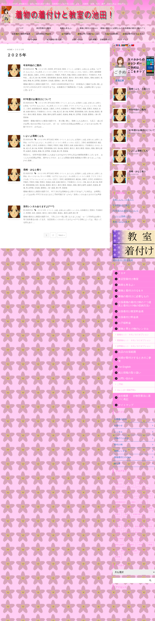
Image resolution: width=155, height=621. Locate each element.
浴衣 (86, 112)
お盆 (85, 103)
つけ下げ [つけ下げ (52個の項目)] (140, 477)
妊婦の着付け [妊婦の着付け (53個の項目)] (138, 507)
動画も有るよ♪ (66, 28)
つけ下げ (32, 106)
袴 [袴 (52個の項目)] (115, 544)
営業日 (74, 75)
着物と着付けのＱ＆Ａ (89, 28)
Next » (61, 235)
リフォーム (79, 106)
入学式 (42, 75)
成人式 (31, 78)
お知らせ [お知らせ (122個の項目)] (118, 477)
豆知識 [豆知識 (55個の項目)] (134, 544)
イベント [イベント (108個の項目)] (132, 483)
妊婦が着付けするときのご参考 (134, 35)
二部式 (90, 72)
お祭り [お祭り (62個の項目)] (129, 477)
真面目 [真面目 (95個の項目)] (127, 526)
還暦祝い (57, 81)
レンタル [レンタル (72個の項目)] (137, 489)
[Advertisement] (134, 602)
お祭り (97, 103)
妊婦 (71, 145)
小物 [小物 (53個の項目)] (140, 513)
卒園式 (57, 75)
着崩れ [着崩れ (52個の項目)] (131, 532)
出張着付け (50, 75)
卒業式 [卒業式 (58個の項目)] (141, 501)
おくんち (71, 103)
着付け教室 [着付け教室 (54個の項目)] (119, 532)
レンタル (78, 72)
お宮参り (77, 69)
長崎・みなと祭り (32, 170)
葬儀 (29, 81)
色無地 (65, 114)
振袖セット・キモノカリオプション (133, 334)
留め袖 (59, 78)
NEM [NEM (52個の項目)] (128, 471)
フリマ (60, 72)
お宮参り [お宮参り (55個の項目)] (139, 471)
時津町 (43, 78)
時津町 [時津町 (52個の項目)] (127, 519)
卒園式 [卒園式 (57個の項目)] (131, 501)
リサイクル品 (69, 72)
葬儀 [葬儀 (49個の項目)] (150, 538)
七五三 (85, 72)
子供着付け (93, 75)
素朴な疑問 (51, 114)
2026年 (50, 69)
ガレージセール (34, 176)
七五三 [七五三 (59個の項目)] (148, 489)
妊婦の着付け (83, 75)
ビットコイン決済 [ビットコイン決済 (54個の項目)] (122, 489)
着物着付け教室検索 (122, 260)
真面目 (65, 78)
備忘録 (30, 75)
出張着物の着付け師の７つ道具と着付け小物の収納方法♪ (134, 29)
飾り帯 (64, 81)
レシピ (86, 106)
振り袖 (37, 78)
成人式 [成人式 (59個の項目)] (149, 513)
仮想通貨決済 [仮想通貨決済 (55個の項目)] (120, 495)
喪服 (69, 75)
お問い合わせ (77, 39)
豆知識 (50, 81)
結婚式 (97, 78)
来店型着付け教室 (43, 28)
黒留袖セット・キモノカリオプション (134, 340)
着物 (92, 78)
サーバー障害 (45, 176)
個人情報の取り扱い (55, 39)
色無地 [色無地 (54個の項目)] (141, 538)
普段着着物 (51, 78)
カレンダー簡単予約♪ (126, 386)
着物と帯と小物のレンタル (89, 34)
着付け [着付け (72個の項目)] (137, 526)
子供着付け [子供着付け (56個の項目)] (119, 513)
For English (32, 39)
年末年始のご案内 (32, 65)
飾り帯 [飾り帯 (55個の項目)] (144, 544)
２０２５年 (42, 69)
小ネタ (49, 112)
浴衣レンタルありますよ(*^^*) (38, 206)
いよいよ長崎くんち (33, 136)
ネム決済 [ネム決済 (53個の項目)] (144, 483)
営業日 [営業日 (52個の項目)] (117, 507)
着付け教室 (79, 78)
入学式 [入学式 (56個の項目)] (143, 495)
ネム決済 (38, 72)
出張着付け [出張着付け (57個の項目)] (119, 501)
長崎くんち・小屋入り (139, 89)
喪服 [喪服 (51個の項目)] (150, 501)
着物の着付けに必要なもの (111, 28)
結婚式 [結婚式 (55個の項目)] (131, 538)
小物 (54, 112)
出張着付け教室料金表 (21, 34)
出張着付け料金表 (43, 34)
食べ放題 (51, 188)
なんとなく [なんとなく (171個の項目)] (119, 483)
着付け (71, 78)
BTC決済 (57, 69)
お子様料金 (66, 34)
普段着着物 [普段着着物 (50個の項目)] (139, 519)
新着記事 (119, 80)
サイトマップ (122, 39)
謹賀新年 (44, 81)
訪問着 (37, 81)
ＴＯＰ (21, 28)
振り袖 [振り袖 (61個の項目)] (117, 519)
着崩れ (86, 78)
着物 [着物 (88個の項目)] (140, 532)
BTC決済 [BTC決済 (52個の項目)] (118, 471)
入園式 (36, 75)
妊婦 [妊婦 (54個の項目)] (126, 507)
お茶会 (92, 69)
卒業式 (63, 75)
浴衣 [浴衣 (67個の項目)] (150, 519)
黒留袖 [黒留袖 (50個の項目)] (117, 550)
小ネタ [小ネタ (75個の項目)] (131, 513)
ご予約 (120, 381)
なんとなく (30, 72)
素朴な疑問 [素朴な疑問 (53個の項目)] (119, 538)
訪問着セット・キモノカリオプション (134, 346)
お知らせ (85, 69)
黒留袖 (70, 81)
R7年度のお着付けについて (37, 99)
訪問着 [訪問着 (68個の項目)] (123, 544)
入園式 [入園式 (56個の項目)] (133, 495)
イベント (69, 69)
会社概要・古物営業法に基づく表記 (100, 40)
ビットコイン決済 (50, 72)
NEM (64, 69)
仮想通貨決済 (37, 109)
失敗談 (95, 109)
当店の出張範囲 (111, 34)
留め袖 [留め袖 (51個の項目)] (117, 526)
